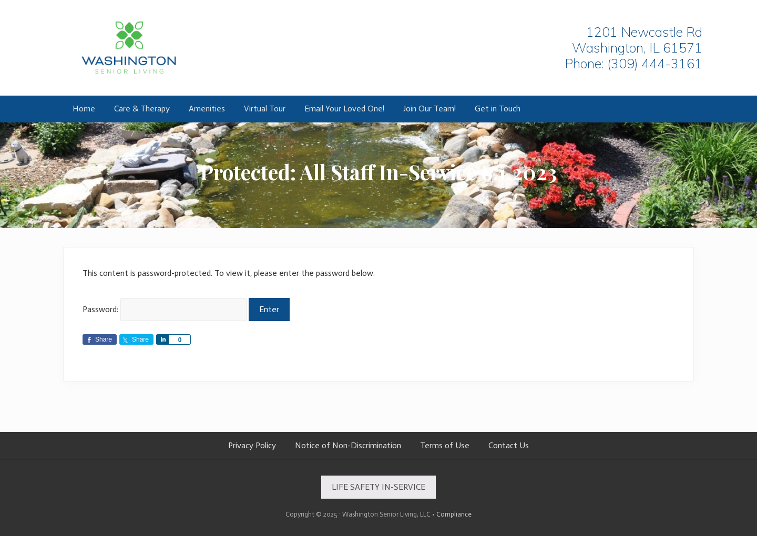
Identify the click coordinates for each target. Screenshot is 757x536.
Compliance (454, 514)
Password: (165, 309)
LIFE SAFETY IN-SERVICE (378, 487)
